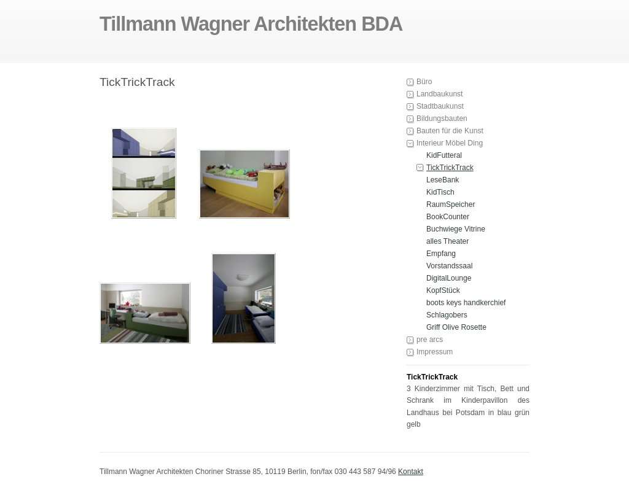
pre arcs (429, 339)
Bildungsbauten (441, 118)
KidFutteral (444, 155)
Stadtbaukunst (440, 106)
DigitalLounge (448, 278)
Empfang (441, 253)
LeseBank (442, 180)
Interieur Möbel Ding (449, 143)
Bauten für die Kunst (449, 130)
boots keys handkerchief (466, 302)
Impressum (434, 352)
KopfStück (443, 290)
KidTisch (440, 192)
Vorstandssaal (449, 266)
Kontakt (410, 471)
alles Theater (447, 241)
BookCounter (447, 216)
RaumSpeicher (450, 204)
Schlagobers (446, 315)
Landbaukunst (439, 94)
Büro (424, 81)
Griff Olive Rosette (456, 327)
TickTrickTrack (450, 167)
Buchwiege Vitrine (455, 229)
